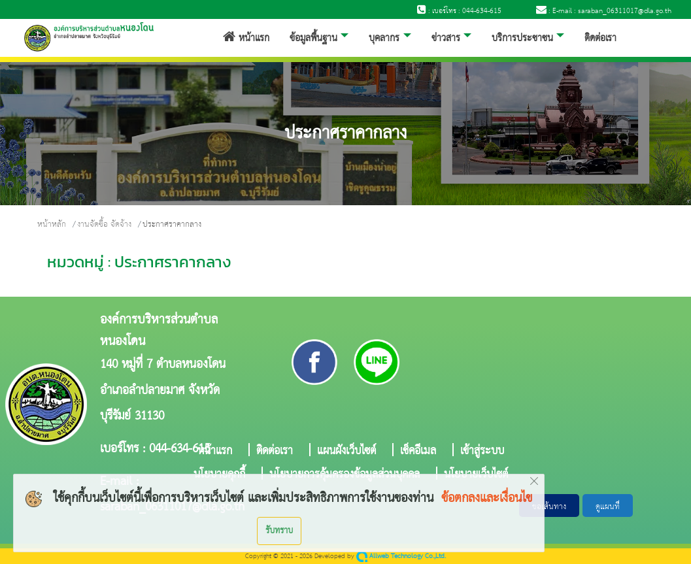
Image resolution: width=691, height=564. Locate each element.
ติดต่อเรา (600, 38)
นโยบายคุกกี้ (219, 473)
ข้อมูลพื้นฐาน (313, 38)
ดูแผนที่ (608, 507)
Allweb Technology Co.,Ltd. (401, 556)
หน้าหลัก (51, 224)
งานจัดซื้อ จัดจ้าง (104, 224)
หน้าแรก (246, 38)
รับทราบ (279, 530)
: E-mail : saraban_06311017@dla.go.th (603, 11)
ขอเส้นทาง (549, 507)
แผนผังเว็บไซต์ (346, 449)
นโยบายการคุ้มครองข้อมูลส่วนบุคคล (344, 473)
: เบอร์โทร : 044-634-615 (459, 11)
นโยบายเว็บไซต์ (476, 473)
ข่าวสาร (445, 38)
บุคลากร (384, 38)
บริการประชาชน (522, 38)
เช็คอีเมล (418, 449)
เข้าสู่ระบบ (482, 449)
